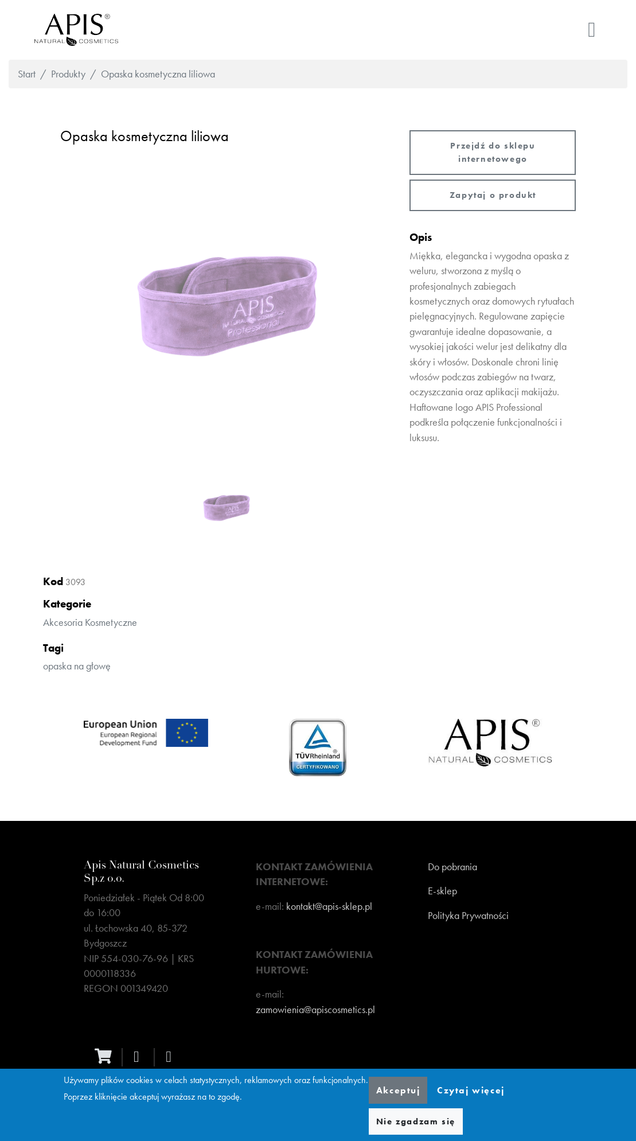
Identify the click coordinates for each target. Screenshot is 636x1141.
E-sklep (442, 891)
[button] (226, 306)
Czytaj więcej (471, 1090)
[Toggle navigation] (591, 30)
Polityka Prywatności (468, 915)
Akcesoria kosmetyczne (90, 622)
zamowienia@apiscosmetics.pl (315, 1009)
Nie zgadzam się (415, 1121)
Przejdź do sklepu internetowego (492, 152)
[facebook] (139, 1056)
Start (27, 74)
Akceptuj (398, 1090)
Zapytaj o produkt (493, 195)
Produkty (68, 74)
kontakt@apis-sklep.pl (329, 906)
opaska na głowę (77, 666)
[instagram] (171, 1056)
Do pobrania (452, 866)
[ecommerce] (106, 1056)
